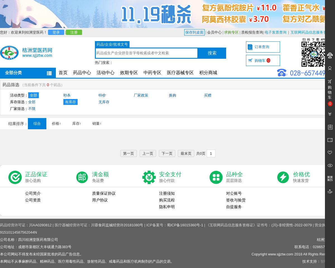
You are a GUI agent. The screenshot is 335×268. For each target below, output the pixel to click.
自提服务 (234, 206)
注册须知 (167, 193)
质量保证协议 (104, 193)
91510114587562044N (18, 232)
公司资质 (33, 200)
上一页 (147, 153)
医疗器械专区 (180, 72)
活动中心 (105, 72)
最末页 (186, 153)
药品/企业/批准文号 (112, 44)
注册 (74, 32)
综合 (37, 123)
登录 (56, 32)
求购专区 (231, 32)
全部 (33, 95)
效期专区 (129, 72)
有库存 (70, 102)
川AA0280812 (40, 225)
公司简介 (33, 193)
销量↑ (97, 123)
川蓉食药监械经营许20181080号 (117, 225)
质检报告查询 (252, 32)
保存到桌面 (194, 32)
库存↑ (77, 123)
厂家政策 (141, 95)
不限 (31, 109)
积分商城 (208, 72)
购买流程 (167, 200)
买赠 (207, 95)
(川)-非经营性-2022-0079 (291, 225)
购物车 (262, 60)
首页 (63, 72)
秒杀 (67, 95)
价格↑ (56, 123)
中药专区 (152, 72)
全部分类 (13, 72)
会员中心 (214, 32)
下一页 (167, 153)
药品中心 (82, 72)
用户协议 (100, 200)
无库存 (104, 102)
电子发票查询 (275, 32)
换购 (172, 95)
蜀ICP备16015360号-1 (185, 225)
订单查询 (262, 47)
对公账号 (234, 193)
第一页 (128, 153)
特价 (102, 95)
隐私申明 (167, 206)
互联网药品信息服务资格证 (312, 32)
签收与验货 (236, 200)
